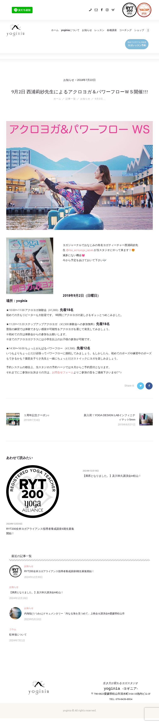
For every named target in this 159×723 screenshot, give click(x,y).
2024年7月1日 (17, 640)
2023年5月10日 (32, 619)
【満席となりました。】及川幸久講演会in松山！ (112, 475)
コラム (12, 629)
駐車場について (18, 634)
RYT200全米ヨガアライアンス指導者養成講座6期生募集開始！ (40, 531)
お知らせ (68, 80)
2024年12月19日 (91, 471)
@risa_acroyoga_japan (79, 250)
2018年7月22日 (86, 80)
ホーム (57, 98)
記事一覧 (71, 98)
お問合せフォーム (62, 372)
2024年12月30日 (14, 524)
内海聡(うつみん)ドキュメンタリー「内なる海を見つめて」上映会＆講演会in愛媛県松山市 (74, 613)
